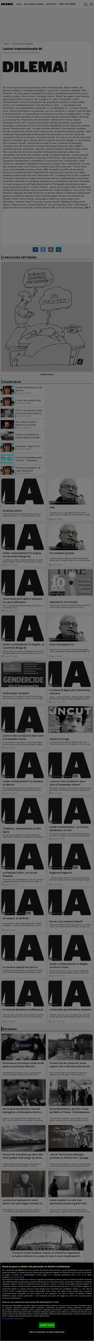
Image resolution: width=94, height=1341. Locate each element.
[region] (47, 1301)
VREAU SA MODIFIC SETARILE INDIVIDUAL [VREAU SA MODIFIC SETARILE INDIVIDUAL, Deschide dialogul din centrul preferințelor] (47, 1332)
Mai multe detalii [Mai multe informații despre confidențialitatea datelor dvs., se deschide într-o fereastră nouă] (17, 1277)
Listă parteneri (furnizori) (12, 1319)
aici (80, 1289)
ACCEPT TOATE (47, 1325)
